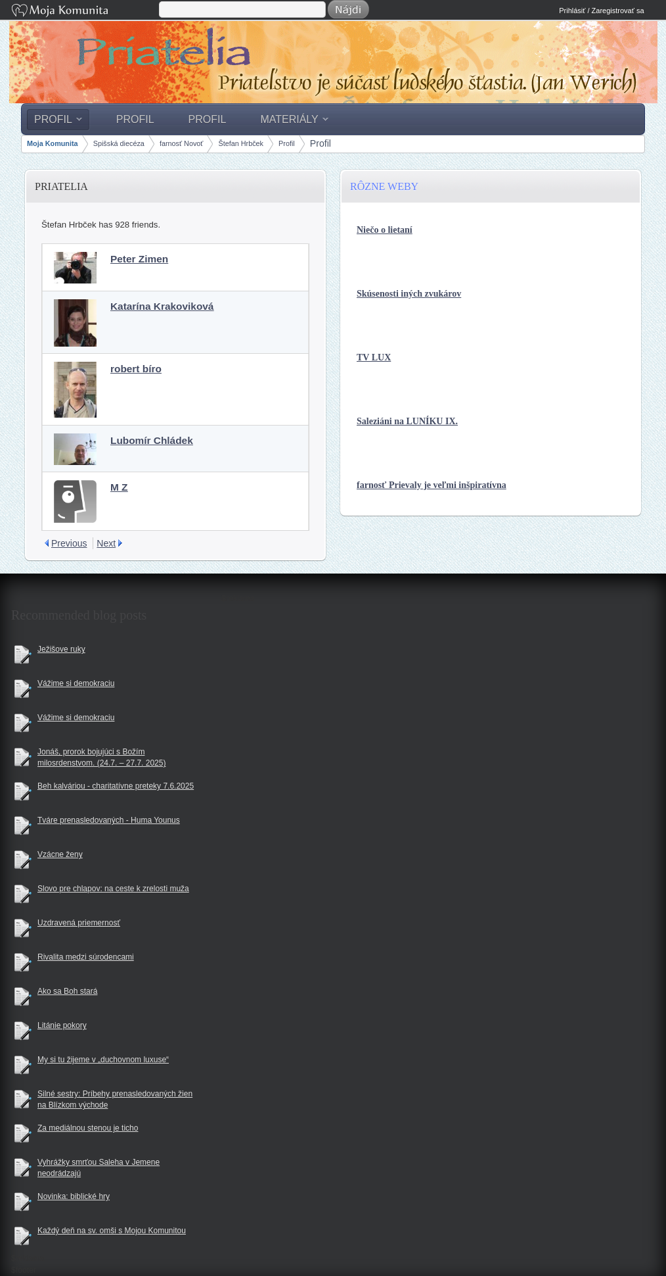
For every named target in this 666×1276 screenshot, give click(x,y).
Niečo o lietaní (384, 230)
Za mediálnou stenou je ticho (87, 1128)
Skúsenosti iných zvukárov (409, 294)
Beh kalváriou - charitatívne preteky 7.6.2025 (115, 786)
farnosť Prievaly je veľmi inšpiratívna (431, 485)
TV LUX (374, 357)
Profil (286, 143)
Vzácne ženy (60, 854)
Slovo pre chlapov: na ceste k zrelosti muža (113, 888)
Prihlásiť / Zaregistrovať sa (601, 10)
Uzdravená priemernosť (78, 922)
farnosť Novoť (181, 143)
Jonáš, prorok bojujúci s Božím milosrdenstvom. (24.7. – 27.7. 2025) (101, 757)
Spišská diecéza (118, 143)
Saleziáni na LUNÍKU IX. (407, 421)
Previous (69, 543)
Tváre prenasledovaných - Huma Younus (108, 820)
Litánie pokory (62, 1025)
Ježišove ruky (61, 649)
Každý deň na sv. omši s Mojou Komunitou (111, 1230)
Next (106, 543)
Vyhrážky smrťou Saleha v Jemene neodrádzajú (98, 1168)
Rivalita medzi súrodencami (85, 957)
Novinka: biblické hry (73, 1196)
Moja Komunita (84, 11)
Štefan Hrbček (240, 143)
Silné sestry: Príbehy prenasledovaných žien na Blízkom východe (114, 1099)
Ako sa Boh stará (67, 991)
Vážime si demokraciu (75, 683)
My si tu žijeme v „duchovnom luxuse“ (103, 1059)
